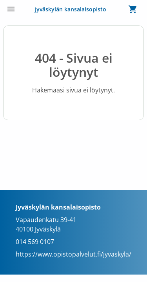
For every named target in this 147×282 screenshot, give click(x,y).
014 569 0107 (35, 241)
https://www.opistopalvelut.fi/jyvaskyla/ (73, 254)
